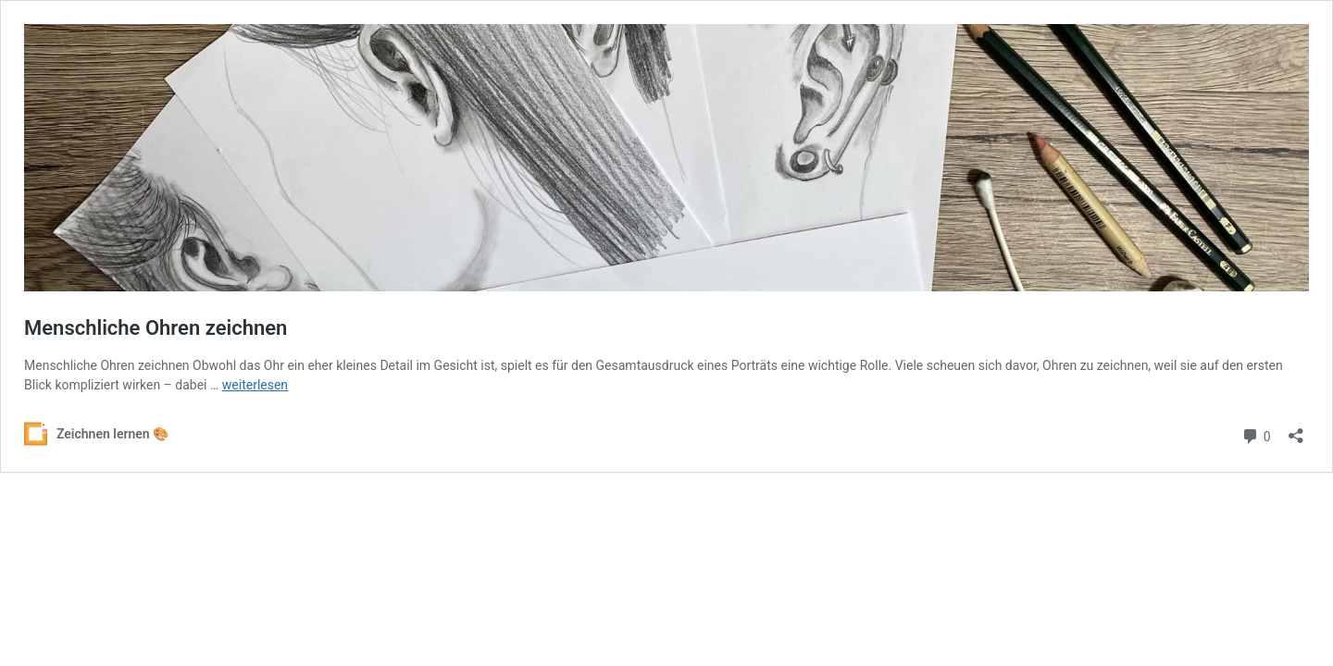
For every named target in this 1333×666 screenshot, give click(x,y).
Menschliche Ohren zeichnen (155, 327)
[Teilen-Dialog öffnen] (1296, 429)
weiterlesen (255, 384)
